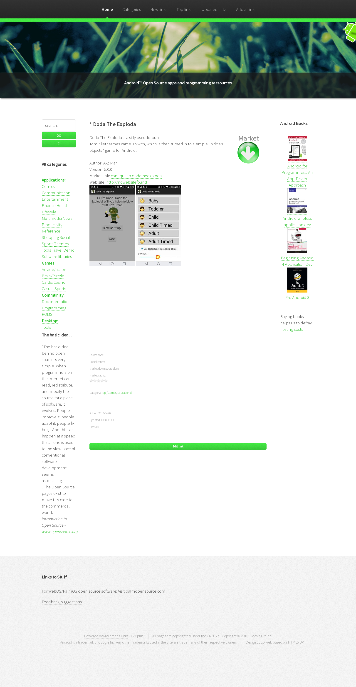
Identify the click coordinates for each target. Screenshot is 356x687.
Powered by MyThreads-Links (106, 635)
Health (62, 205)
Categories (131, 9)
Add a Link (245, 9)
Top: (103, 393)
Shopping (50, 237)
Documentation (56, 301)
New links (158, 9)
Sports (47, 243)
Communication (56, 192)
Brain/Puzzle (53, 275)
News (67, 218)
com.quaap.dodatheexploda (136, 175)
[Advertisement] (178, 313)
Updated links (214, 9)
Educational (124, 393)
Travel (57, 250)
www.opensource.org (60, 531)
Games (112, 393)
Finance (49, 205)
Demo (68, 250)
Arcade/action (54, 269)
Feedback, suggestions (62, 601)
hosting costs (291, 329)
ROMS (47, 314)
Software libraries (57, 256)
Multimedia (52, 218)
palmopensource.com (145, 591)
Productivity (52, 224)
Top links (184, 9)
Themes (61, 243)
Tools (46, 250)
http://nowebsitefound (126, 182)
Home (107, 9)
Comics (48, 186)
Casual (48, 288)
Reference (51, 231)
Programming (54, 308)
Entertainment (55, 199)
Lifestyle (49, 212)
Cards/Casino (53, 282)
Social (65, 237)
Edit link (178, 446)
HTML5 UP (296, 642)
